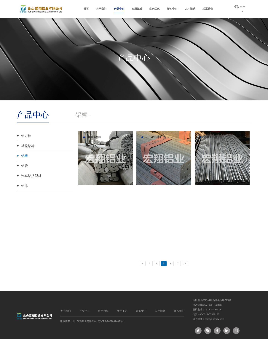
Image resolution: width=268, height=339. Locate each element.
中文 (242, 9)
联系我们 (207, 8)
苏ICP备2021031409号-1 (111, 321)
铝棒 (22, 156)
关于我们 (101, 8)
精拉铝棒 (26, 146)
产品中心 (119, 8)
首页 (86, 8)
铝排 (22, 186)
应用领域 (137, 8)
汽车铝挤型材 (29, 176)
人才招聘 (190, 8)
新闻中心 (172, 8)
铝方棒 (24, 136)
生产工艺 (154, 8)
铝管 (22, 166)
